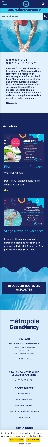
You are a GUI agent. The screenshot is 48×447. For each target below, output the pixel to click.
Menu (4, 1)
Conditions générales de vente (24, 411)
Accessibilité (24, 417)
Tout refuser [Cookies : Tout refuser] (33, 439)
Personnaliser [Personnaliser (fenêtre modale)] (24, 443)
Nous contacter (24, 399)
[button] (45, 16)
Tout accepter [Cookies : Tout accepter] (16, 439)
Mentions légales (24, 405)
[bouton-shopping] (43, 3)
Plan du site (24, 393)
